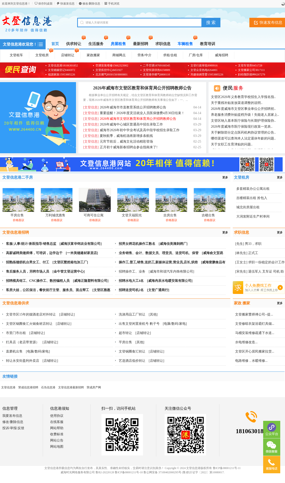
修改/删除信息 (91, 3)
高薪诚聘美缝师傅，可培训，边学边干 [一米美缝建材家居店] (52, 253)
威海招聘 (221, 55)
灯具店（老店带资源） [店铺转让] (32, 342)
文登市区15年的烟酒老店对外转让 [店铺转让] (40, 314)
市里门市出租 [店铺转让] (25, 333)
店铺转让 (70, 54)
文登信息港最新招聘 (71, 387)
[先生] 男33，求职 (248, 244)
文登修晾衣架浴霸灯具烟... (254, 323)
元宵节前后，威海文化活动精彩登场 (118, 141)
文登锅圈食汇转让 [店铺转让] (141, 351)
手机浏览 (113, 3)
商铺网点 (119, 55)
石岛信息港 (48, 387)
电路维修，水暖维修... (251, 360)
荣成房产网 (94, 387)
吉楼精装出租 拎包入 (251, 198)
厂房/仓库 (196, 55)
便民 (233, 88)
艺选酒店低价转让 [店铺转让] (141, 360)
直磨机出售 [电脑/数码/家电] (28, 351)
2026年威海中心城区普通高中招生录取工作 (123, 124)
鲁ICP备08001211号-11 (227, 468)
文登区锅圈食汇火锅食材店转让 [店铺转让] (38, 323)
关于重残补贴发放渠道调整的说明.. (236, 103)
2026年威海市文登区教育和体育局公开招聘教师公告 (142, 88)
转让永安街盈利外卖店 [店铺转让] (32, 360)
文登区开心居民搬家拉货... (254, 351)
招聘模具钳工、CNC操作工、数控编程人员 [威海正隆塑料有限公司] (57, 281)
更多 (225, 177)
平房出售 (17, 215)
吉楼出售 (208, 215)
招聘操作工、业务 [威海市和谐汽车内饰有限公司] (156, 271)
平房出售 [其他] (131, 342)
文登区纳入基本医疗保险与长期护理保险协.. (243, 120)
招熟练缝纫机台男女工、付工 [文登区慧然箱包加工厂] (47, 262)
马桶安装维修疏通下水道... (254, 333)
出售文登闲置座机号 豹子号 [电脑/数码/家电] (153, 323)
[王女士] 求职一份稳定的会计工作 (260, 262)
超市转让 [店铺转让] (135, 333)
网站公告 (56, 440)
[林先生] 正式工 (246, 253)
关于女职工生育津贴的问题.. (231, 144)
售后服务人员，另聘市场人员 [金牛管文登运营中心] (45, 271)
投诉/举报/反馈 (13, 428)
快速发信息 (67, 3)
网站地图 (56, 446)
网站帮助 (56, 428)
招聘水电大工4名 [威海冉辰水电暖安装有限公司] (155, 281)
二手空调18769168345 (156, 65)
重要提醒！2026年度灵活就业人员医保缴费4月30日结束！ (134, 113)
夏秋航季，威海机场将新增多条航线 (118, 136)
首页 (55, 44)
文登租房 (44, 54)
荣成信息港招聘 (28, 387)
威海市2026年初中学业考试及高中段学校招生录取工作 (131, 130)
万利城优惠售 (55, 215)
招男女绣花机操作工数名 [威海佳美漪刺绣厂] (153, 244)
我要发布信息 (12, 416)
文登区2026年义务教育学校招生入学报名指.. (243, 97)
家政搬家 (93, 55)
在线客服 (56, 422)
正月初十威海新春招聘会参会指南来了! (120, 147)
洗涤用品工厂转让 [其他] (138, 314)
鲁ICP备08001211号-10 (129, 472)
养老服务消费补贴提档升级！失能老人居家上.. (245, 114)
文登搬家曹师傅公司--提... (254, 314)
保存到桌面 (45, 3)
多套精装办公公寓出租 (253, 188)
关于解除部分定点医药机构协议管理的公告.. (243, 132)
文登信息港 (8, 387)
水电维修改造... (246, 342)
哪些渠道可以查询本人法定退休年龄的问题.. (243, 138)
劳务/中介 (145, 55)
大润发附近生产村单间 (253, 216)
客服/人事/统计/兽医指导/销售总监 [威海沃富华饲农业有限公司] (54, 244)
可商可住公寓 (94, 215)
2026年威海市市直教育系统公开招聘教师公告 (124, 107)
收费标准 (56, 434)
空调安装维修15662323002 (111, 65)
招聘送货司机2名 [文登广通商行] (144, 290)
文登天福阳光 (132, 215)
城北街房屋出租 (248, 207)
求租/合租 (170, 55)
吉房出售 (170, 215)
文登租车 (16, 55)
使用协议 (56, 416)
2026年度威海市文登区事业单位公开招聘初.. (243, 109)
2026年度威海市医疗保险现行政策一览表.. (241, 126)
